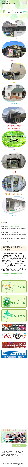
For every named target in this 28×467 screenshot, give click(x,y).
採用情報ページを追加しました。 (16, 226)
